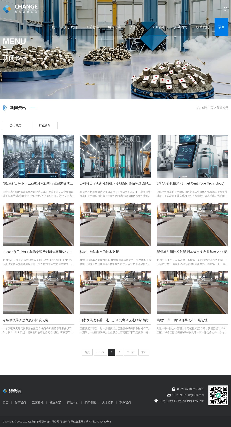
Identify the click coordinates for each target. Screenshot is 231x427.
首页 (52, 27)
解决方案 (114, 27)
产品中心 (136, 27)
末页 (143, 352)
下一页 (130, 352)
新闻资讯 (158, 27)
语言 (221, 27)
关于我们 (70, 27)
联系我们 (202, 27)
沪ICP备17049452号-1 (98, 421)
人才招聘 (180, 27)
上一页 (100, 352)
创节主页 (207, 107)
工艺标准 (92, 27)
